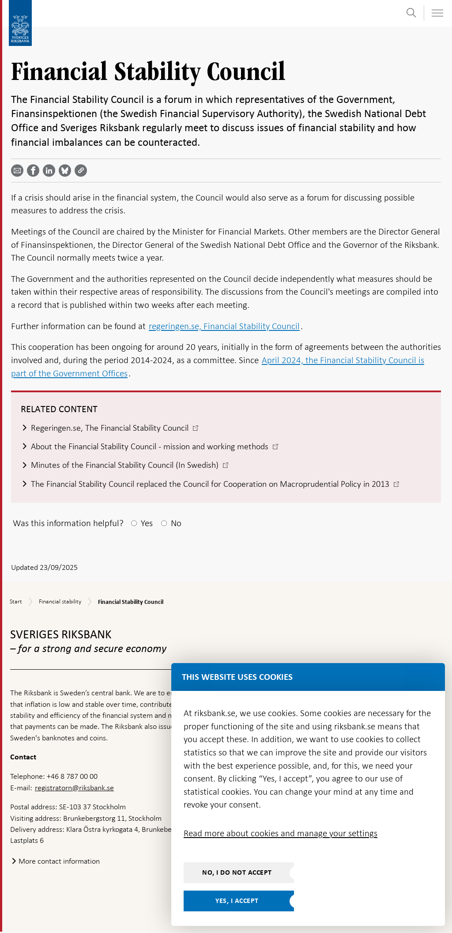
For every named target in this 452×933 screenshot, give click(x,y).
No (176, 524)
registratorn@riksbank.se (74, 789)
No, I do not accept (237, 872)
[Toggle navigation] (437, 13)
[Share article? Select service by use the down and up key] (50, 170)
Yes (147, 524)
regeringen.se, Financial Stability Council (224, 326)
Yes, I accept (237, 900)
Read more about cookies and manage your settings (280, 833)
